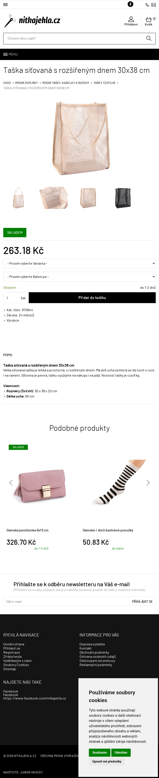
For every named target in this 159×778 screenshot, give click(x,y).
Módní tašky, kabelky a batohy (65, 83)
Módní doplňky (26, 83)
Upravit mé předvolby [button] (106, 761)
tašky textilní (104, 83)
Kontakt (86, 648)
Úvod (7, 83)
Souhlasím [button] (99, 752)
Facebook (10, 691)
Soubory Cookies (16, 665)
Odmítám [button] (121, 752)
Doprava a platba (92, 644)
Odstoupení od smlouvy (97, 661)
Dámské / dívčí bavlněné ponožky (108, 530)
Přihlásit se (142, 601)
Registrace (11, 652)
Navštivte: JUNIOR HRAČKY (23, 772)
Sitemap (9, 669)
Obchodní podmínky (94, 652)
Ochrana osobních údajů (98, 656)
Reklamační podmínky (96, 665)
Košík (150, 21)
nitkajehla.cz (25, 756)
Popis (7, 355)
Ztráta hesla (12, 656)
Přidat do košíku (92, 298)
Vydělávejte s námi (17, 661)
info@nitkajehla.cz (153, 5)
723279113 (147, 5)
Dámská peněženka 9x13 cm (27, 530)
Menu (13, 54)
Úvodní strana (13, 644)
